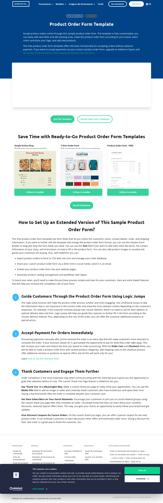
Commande (91, 16)
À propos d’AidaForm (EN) (72, 452)
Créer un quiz (137, 454)
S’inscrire (136, 4)
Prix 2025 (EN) (69, 464)
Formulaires (45, 4)
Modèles (60, 4)
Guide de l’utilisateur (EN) (93, 452)
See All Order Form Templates (95, 119)
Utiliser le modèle (35, 192)
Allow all (142, 480)
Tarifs (100, 4)
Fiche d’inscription (19, 463)
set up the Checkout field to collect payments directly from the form (58, 52)
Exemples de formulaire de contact (45, 466)
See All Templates (81, 205)
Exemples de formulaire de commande (42, 455)
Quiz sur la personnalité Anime (131, 461)
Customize (142, 488)
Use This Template (62, 119)
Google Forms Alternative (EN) (121, 472)
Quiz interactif (18, 470)
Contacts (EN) (69, 457)
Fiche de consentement (18, 458)
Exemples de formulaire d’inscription (46, 451)
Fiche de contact (18, 466)
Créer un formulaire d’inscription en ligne (126, 451)
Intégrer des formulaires (81, 4)
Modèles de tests (38, 470)
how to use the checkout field (43, 358)
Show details (38, 498)
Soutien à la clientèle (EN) (93, 458)
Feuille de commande (16, 452)
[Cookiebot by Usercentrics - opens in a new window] (16, 498)
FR (148, 3)
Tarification (68, 460)
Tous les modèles (74, 16)
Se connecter (117, 4)
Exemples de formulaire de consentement (42, 461)
